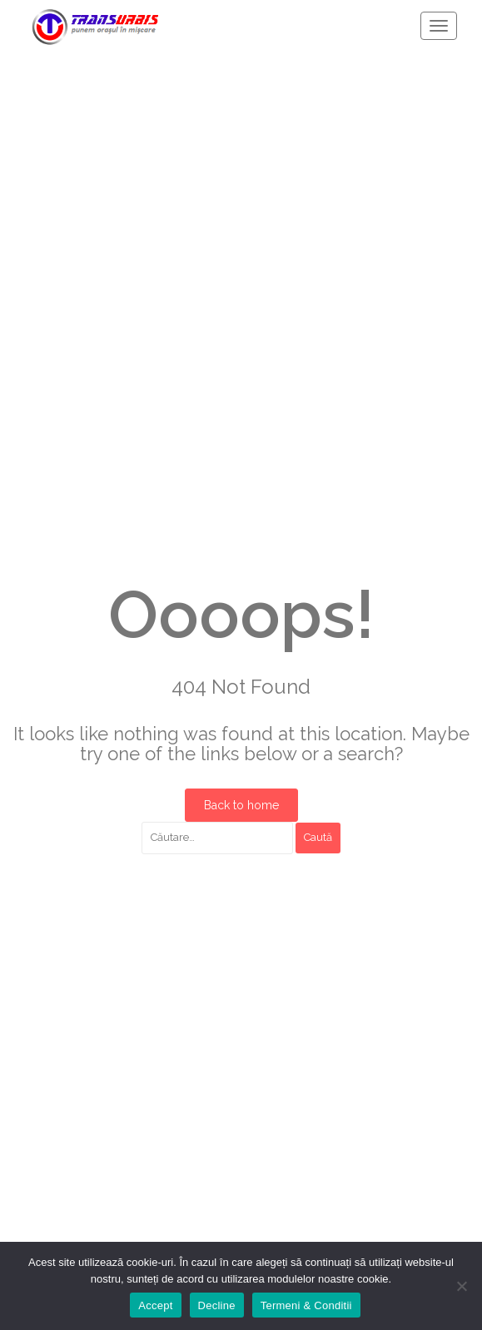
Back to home (241, 805)
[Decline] (461, 1286)
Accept (155, 1305)
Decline (217, 1305)
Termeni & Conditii (306, 1305)
